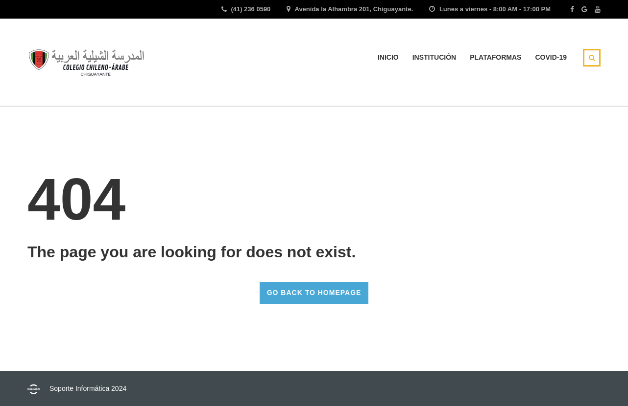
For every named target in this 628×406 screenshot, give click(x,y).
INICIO (388, 57)
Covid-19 (551, 57)
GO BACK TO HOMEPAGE (314, 292)
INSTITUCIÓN (434, 57)
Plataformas (495, 57)
